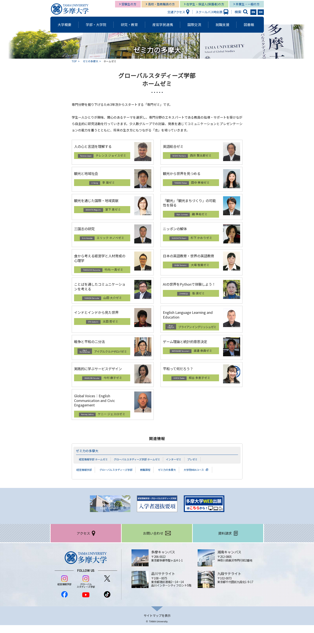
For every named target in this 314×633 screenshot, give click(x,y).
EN (253, 12)
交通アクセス (176, 12)
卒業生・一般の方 (248, 4)
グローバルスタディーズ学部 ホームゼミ (141, 467)
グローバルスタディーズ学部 (121, 477)
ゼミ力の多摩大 (88, 458)
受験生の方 (128, 4)
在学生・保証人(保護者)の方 (205, 4)
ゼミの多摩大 (90, 61)
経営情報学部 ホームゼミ (94, 467)
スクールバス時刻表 (209, 12)
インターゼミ (180, 467)
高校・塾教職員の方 (161, 4)
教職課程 (154, 477)
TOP (74, 61)
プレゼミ (200, 467)
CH (261, 12)
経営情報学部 (85, 477)
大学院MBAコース (208, 477)
